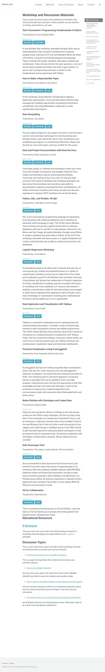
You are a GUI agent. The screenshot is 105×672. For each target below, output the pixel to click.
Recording (27, 48)
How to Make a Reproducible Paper (93, 33)
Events (38, 4)
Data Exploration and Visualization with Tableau (93, 62)
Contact (90, 4)
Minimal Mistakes (33, 667)
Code (49, 98)
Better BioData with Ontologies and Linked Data (94, 76)
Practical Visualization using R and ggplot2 (93, 69)
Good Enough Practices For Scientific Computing (49, 585)
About (79, 4)
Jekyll (24, 667)
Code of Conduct (65, 4)
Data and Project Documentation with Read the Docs (93, 44)
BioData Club (8, 4)
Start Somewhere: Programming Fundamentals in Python (93, 26)
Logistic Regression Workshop (94, 55)
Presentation (39, 48)
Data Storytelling (93, 38)
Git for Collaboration (92, 88)
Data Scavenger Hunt (92, 83)
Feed (12, 663)
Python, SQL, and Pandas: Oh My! (92, 50)
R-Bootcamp (91, 93)
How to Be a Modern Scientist (40, 599)
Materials (49, 4)
